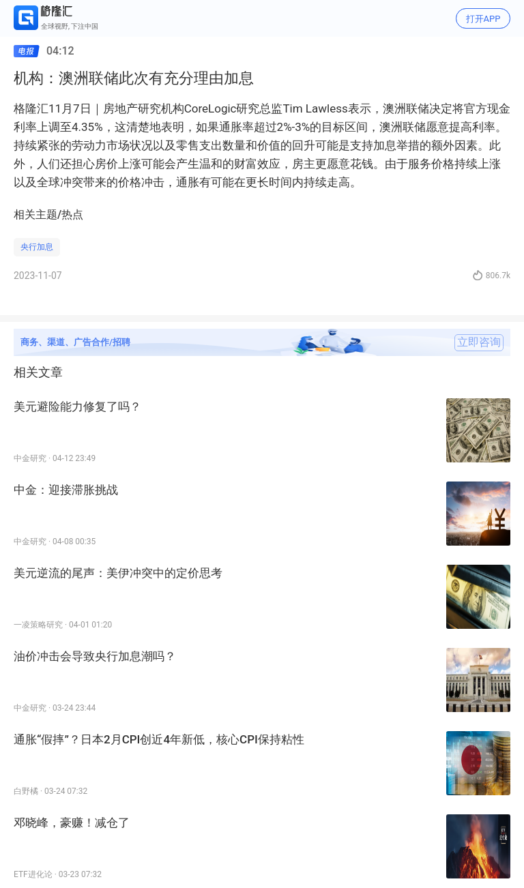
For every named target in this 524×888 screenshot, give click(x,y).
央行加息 (36, 247)
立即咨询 (479, 342)
